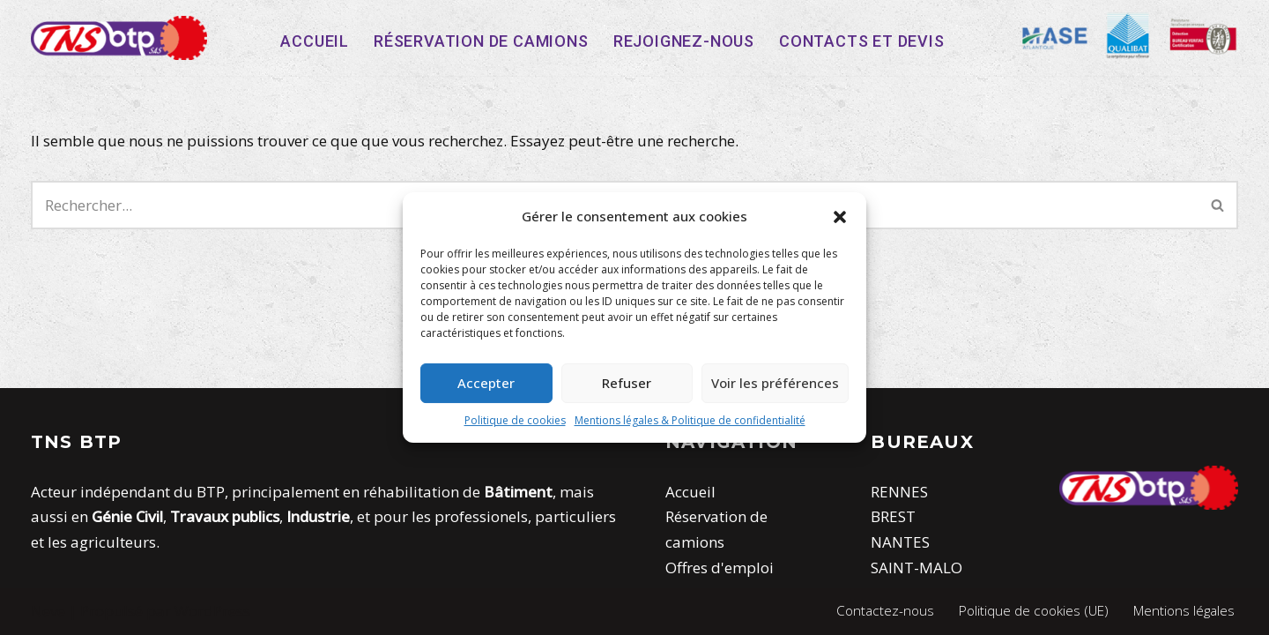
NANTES (900, 542)
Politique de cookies (515, 420)
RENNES (899, 492)
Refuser (626, 383)
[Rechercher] (1218, 205)
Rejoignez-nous (683, 41)
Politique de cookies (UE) (1034, 610)
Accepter (486, 383)
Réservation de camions (481, 41)
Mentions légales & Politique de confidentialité (690, 420)
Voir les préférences (775, 383)
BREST (893, 516)
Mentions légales (1184, 610)
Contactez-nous (885, 610)
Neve (48, 611)
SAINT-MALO (916, 567)
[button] (840, 217)
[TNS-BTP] (119, 38)
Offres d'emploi (719, 567)
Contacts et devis (862, 41)
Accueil (314, 41)
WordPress (212, 611)
